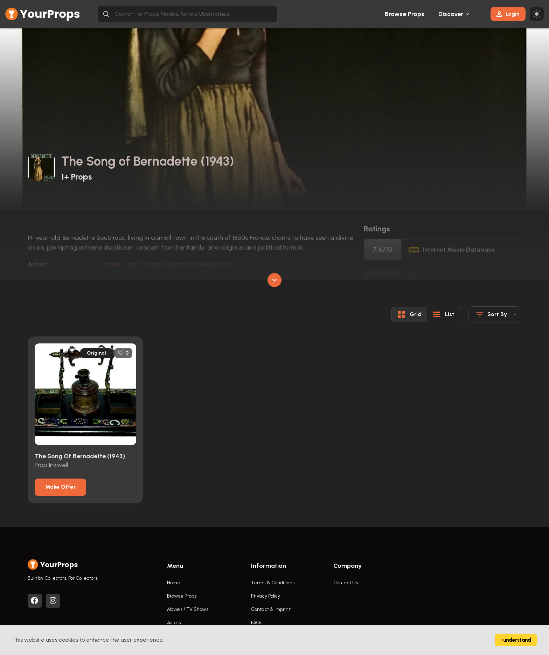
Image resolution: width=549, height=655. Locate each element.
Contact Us (345, 583)
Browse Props (404, 14)
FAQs (256, 623)
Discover (451, 14)
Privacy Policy (265, 596)
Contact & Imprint (271, 609)
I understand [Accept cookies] (515, 640)
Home (173, 583)
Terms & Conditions (272, 583)
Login (508, 14)
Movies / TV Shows (187, 609)
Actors (174, 623)
